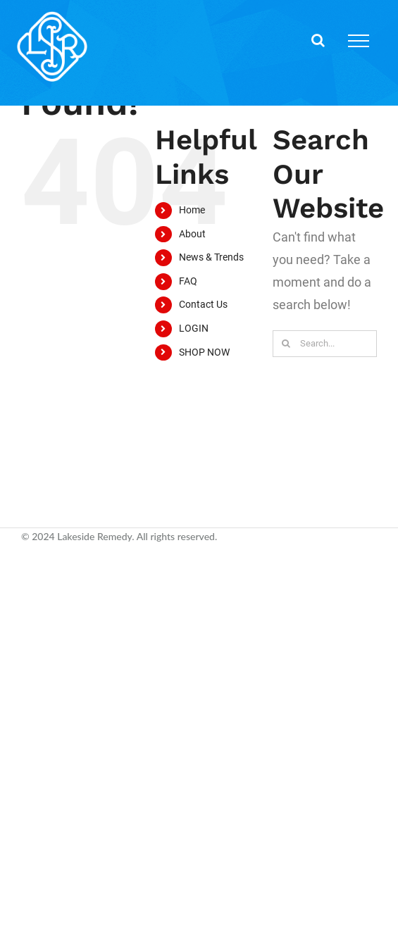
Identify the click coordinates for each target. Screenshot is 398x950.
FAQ (188, 281)
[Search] (286, 343)
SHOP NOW (204, 352)
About (192, 233)
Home (192, 209)
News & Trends (211, 257)
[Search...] (325, 343)
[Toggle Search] (318, 40)
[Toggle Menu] (358, 41)
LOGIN (194, 328)
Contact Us (203, 304)
